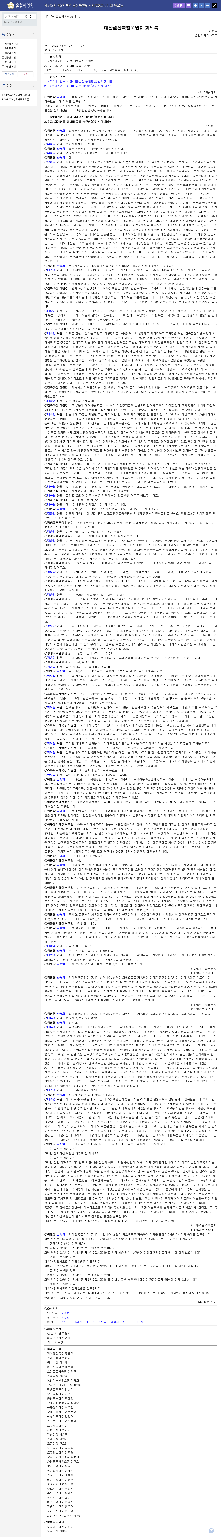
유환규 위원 (10, 48)
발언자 (11, 34)
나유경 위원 (10, 66)
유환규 (51, 144)
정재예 (139, 1322)
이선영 (127, 1322)
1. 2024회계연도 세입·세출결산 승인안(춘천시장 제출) (17, 94)
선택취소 (25, 74)
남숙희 (60, 97)
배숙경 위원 (10, 52)
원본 (176, 5)
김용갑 (51, 513)
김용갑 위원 (10, 57)
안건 (10, 85)
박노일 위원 (10, 62)
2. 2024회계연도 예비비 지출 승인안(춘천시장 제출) (17, 99)
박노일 (51, 676)
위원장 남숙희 (11, 43)
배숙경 (51, 270)
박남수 (102, 1322)
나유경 (51, 1018)
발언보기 (9, 74)
